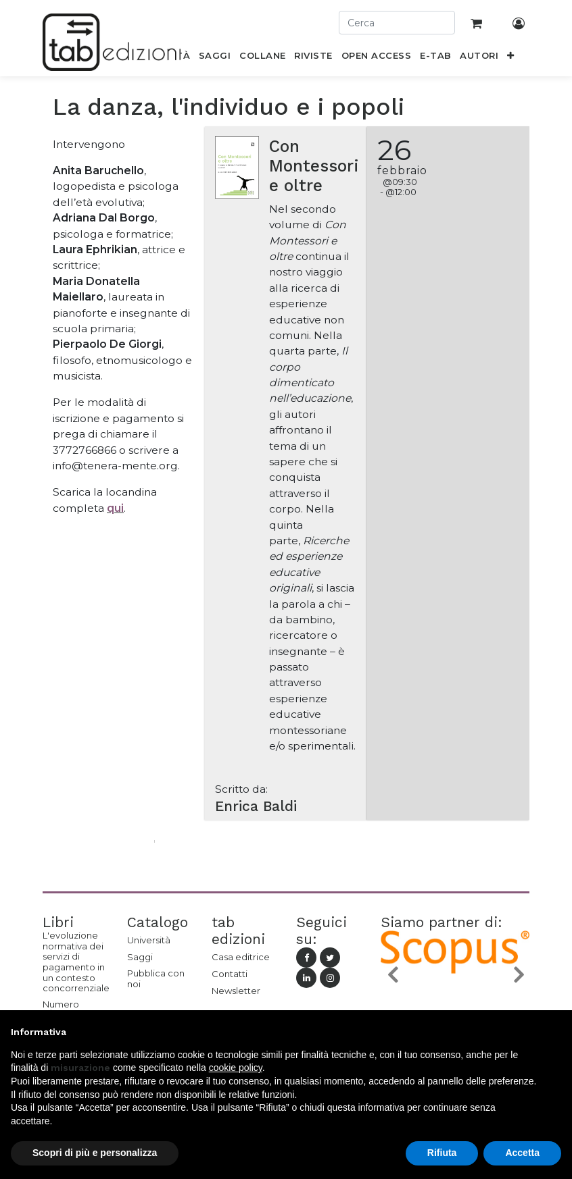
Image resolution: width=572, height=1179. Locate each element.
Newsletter (236, 990)
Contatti (229, 973)
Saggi (140, 956)
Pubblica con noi (156, 978)
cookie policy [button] (235, 1067)
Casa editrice (241, 956)
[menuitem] (215, 58)
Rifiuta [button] (442, 1152)
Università (148, 940)
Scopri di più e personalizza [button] (94, 1152)
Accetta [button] (522, 1152)
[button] (511, 58)
